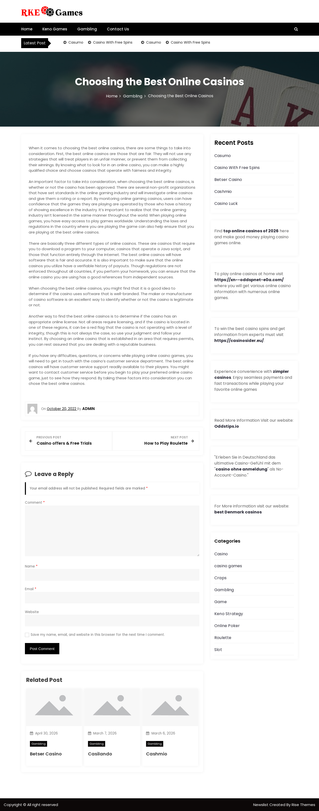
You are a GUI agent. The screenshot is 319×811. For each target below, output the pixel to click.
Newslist (261, 804)
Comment (35, 502)
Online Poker (227, 626)
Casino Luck (226, 203)
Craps (220, 578)
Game (220, 602)
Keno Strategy (228, 614)
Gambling (87, 29)
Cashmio (156, 753)
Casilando (100, 753)
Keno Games (54, 29)
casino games (228, 566)
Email (30, 588)
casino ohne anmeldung (241, 469)
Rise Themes (303, 804)
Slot (218, 649)
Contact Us (118, 29)
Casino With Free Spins (112, 42)
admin (88, 408)
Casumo (75, 42)
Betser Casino (46, 753)
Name (31, 566)
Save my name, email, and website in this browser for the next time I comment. (98, 634)
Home (26, 29)
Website (32, 611)
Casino (221, 554)
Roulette (223, 638)
